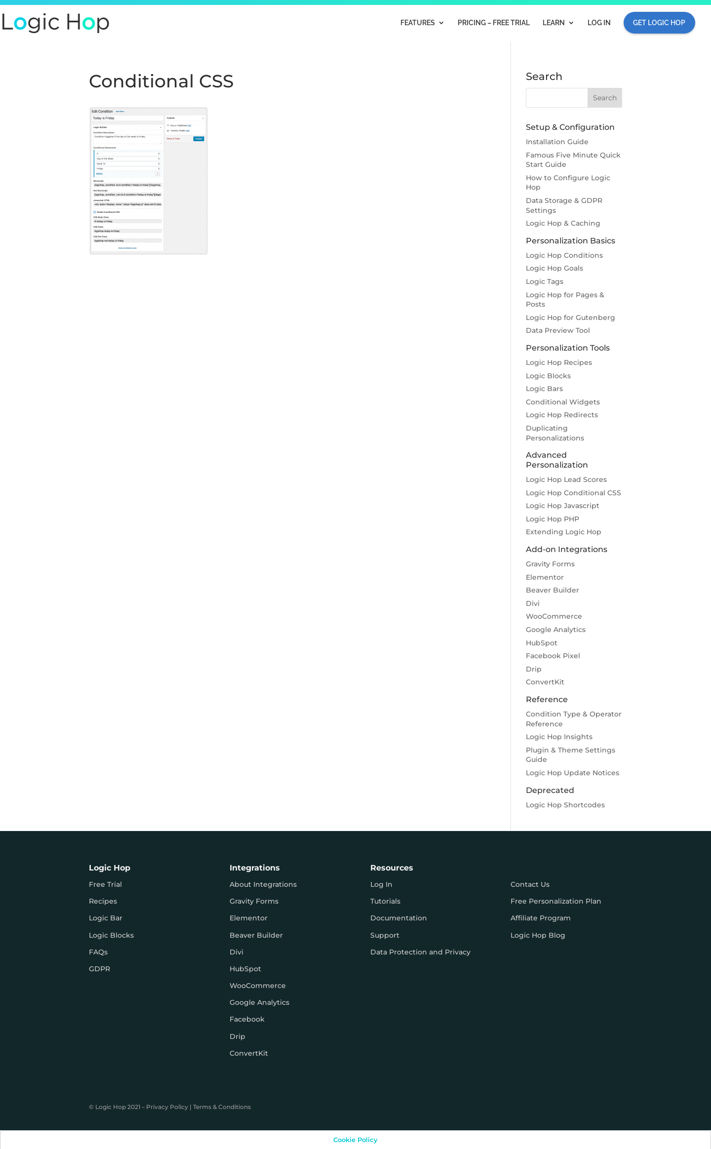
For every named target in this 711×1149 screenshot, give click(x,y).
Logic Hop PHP (552, 519)
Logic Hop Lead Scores (566, 479)
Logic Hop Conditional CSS (573, 492)
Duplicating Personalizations (555, 433)
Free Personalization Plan (556, 901)
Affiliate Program (541, 917)
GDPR (99, 968)
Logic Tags (544, 281)
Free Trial (105, 884)
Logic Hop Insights (559, 736)
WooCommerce (554, 616)
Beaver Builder (552, 590)
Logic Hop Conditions (564, 255)
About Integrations (263, 884)
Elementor (545, 577)
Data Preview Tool (558, 330)
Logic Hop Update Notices (572, 772)
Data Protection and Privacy (420, 952)
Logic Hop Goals (554, 268)
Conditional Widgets (563, 401)
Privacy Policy (167, 1106)
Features (417, 23)
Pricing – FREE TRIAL (494, 23)
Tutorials (385, 901)
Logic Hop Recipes (559, 362)
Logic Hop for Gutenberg (570, 317)
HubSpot (541, 642)
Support (384, 935)
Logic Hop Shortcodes (565, 804)
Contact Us (530, 884)
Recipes (103, 901)
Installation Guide (557, 141)
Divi (533, 603)
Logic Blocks (548, 375)
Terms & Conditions (222, 1106)
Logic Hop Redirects (562, 414)
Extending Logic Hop (563, 531)
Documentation (398, 917)
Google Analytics (556, 629)
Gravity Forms (550, 563)
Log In (599, 23)
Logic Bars (544, 388)
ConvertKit (545, 681)
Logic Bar (105, 917)
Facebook (247, 1019)
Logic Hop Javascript (562, 505)
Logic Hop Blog (538, 935)
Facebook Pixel (553, 655)
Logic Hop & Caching (563, 223)
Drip (534, 669)
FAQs (98, 952)
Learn (554, 23)
